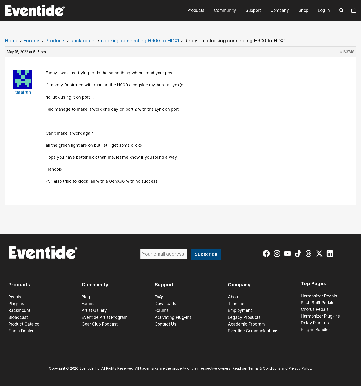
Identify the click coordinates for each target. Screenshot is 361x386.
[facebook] (267, 253)
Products (202, 10)
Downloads (165, 303)
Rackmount (83, 40)
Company (282, 10)
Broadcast (18, 317)
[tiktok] (299, 253)
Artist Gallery (94, 310)
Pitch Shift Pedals (317, 302)
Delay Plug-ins (315, 322)
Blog (86, 297)
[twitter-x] (320, 253)
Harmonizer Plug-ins (320, 316)
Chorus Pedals (315, 309)
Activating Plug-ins (173, 317)
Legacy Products (244, 317)
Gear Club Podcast (100, 323)
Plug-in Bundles (316, 329)
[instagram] (278, 253)
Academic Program (246, 323)
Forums (31, 40)
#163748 (347, 51)
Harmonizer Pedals (319, 296)
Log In (324, 10)
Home (11, 40)
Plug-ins (16, 303)
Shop (304, 10)
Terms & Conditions (264, 368)
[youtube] (288, 253)
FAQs (159, 297)
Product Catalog (24, 323)
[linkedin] (331, 253)
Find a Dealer (21, 330)
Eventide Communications (253, 330)
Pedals (14, 297)
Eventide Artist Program (105, 317)
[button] (341, 11)
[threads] (309, 253)
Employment (240, 310)
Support (256, 10)
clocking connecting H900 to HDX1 (140, 40)
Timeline (236, 303)
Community (230, 10)
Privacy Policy (299, 368)
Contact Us (165, 323)
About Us (237, 297)
